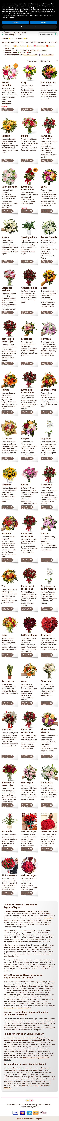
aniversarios (8, 920)
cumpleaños (48, 918)
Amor (30, 46)
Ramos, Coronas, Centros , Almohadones (32, 50)
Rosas (30, 52)
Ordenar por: (32, 61)
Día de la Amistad (47, 55)
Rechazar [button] (16, 22)
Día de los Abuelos (30, 55)
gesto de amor (44, 913)
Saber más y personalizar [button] (29, 27)
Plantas (22, 52)
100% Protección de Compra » (29, 1119)
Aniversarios (40, 46)
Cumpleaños (20, 46)
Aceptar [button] (43, 22)
